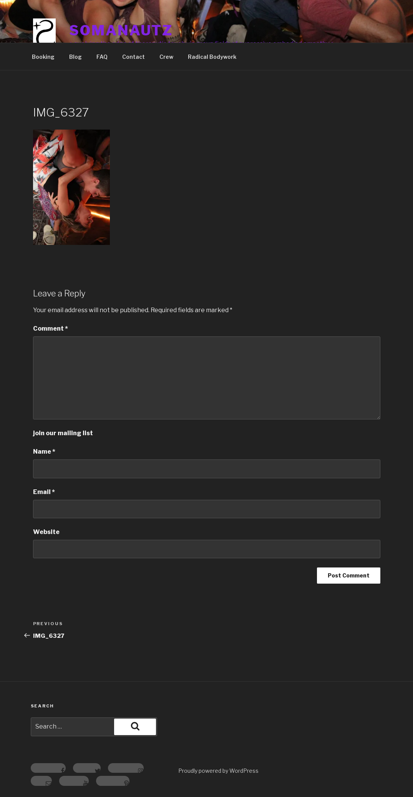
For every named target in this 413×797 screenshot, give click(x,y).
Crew (166, 56)
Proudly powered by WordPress (218, 770)
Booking (43, 56)
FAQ (102, 56)
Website (46, 532)
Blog (75, 56)
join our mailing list (63, 433)
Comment (50, 328)
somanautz (121, 30)
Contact (133, 56)
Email (44, 492)
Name (44, 451)
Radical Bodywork (212, 56)
